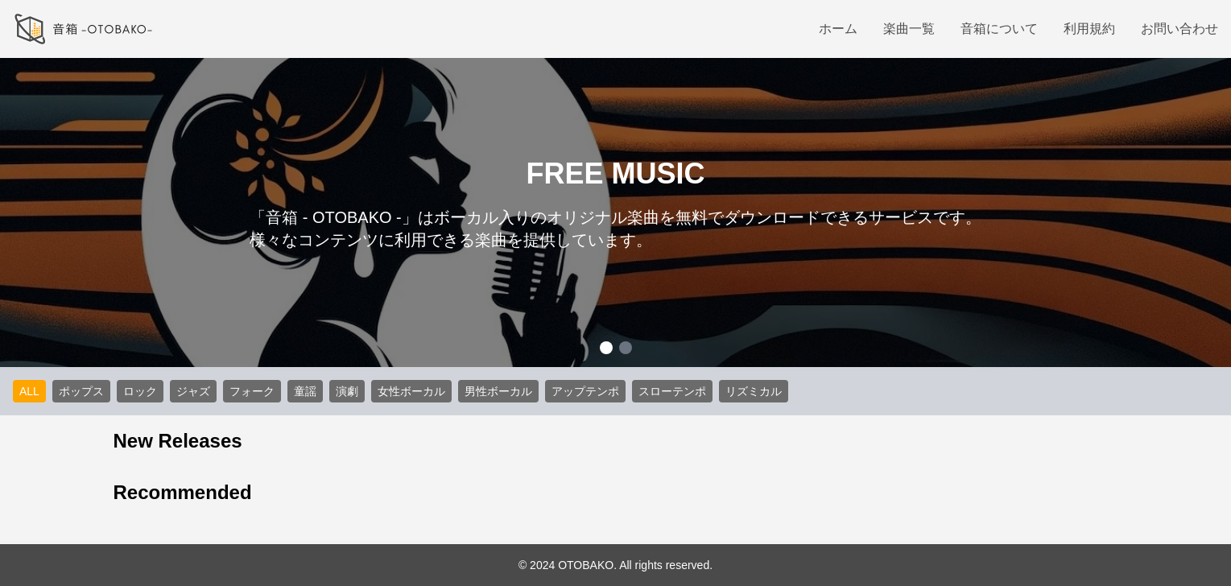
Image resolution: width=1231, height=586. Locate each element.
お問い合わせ (1179, 28)
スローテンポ (672, 391)
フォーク (252, 391)
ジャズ (193, 391)
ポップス (81, 391)
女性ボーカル (411, 391)
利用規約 (1089, 28)
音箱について (999, 28)
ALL (29, 391)
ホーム (838, 28)
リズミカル (753, 391)
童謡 (305, 391)
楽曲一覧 (909, 28)
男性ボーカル (498, 391)
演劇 (347, 391)
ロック (140, 391)
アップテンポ (585, 391)
